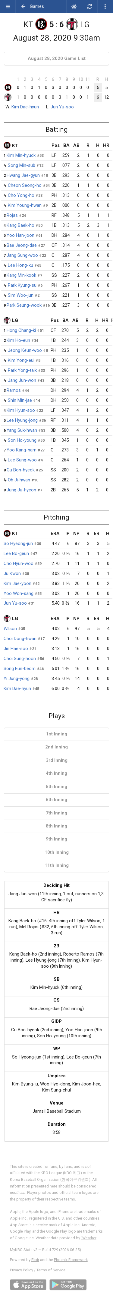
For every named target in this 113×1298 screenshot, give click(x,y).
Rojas (12, 215)
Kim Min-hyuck (21, 155)
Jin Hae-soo (16, 648)
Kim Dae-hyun (25, 107)
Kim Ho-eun (18, 340)
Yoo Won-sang (18, 593)
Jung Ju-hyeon (21, 490)
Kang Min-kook (21, 275)
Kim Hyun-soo (21, 410)
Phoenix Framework (71, 1259)
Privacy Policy (21, 1270)
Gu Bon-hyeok (21, 470)
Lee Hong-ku (20, 265)
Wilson (10, 628)
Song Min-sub (21, 165)
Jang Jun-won (22, 380)
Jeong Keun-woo (25, 350)
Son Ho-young (22, 440)
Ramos (14, 390)
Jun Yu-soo (62, 107)
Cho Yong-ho (21, 195)
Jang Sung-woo (22, 255)
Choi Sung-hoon (20, 658)
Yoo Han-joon (20, 235)
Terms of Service (50, 1270)
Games (32, 6)
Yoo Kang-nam (21, 450)
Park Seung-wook (24, 305)
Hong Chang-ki (21, 330)
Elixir (35, 1259)
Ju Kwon (12, 573)
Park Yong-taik (22, 370)
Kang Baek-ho (20, 225)
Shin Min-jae (20, 400)
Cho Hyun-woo (18, 563)
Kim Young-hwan (25, 205)
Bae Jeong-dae (22, 245)
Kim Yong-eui (21, 360)
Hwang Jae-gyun (23, 175)
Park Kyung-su (22, 285)
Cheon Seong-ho (25, 185)
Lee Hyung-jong (22, 420)
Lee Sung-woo (22, 460)
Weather (88, 1238)
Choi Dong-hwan (20, 638)
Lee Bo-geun (16, 553)
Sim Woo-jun (20, 295)
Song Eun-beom (20, 668)
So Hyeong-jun (18, 543)
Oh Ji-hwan (19, 480)
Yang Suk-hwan (22, 430)
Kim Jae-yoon (17, 583)
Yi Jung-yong (17, 678)
